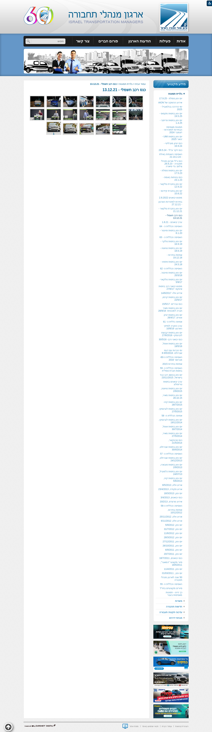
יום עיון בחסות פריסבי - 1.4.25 (171, 121)
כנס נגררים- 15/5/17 (172, 304)
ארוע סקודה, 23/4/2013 (170, 489)
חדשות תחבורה (174, 606)
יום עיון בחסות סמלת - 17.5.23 (171, 171)
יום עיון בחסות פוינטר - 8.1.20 (171, 231)
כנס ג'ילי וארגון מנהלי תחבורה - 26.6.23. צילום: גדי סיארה (171, 164)
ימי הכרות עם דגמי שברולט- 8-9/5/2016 (172, 351)
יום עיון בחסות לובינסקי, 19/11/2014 (170, 421)
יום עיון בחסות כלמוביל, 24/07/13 (170, 472)
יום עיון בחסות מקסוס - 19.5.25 (170, 114)
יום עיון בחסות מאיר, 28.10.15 (172, 396)
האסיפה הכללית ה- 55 (171, 584)
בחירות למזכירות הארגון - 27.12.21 (170, 203)
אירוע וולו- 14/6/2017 (171, 293)
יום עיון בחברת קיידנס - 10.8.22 (170, 192)
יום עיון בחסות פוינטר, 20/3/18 (171, 274)
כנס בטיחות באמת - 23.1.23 (172, 178)
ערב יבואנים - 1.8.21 (172, 222)
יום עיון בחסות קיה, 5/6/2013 (172, 479)
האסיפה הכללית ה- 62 (171, 268)
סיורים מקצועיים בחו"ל (171, 588)
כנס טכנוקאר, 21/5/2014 (175, 441)
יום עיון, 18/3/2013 (173, 493)
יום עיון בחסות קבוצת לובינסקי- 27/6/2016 (171, 334)
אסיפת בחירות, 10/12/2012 (175, 511)
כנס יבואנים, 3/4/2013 (171, 497)
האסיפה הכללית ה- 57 (171, 453)
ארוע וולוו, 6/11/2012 (171, 520)
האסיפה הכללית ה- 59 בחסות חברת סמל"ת (171, 369)
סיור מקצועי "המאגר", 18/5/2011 (171, 563)
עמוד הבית (140, 84)
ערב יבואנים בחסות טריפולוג (172, 383)
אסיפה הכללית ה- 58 (172, 415)
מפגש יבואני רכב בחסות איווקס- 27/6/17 (170, 287)
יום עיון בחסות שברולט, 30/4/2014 (170, 448)
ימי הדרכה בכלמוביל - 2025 (171, 108)
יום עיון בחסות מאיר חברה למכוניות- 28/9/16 (170, 309)
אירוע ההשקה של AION (170, 102)
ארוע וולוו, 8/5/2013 (172, 485)
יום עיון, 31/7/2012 (173, 529)
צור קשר (82, 41)
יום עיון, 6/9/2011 (173, 549)
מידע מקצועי (176, 84)
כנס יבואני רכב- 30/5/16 (170, 339)
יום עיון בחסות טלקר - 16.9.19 (171, 242)
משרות (178, 600)
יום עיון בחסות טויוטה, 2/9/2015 (171, 389)
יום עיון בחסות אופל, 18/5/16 (172, 345)
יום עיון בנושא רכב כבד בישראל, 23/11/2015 (171, 376)
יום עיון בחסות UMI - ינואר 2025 (172, 137)
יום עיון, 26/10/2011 (172, 545)
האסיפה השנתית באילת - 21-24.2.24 (170, 155)
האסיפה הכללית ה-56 (171, 505)
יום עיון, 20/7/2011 (173, 554)
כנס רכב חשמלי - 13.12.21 (124, 90)
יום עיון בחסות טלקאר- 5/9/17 (171, 280)
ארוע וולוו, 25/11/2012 (171, 516)
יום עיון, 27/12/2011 (172, 541)
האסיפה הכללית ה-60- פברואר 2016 (171, 358)
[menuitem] (181, 41)
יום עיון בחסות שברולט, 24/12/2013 (170, 459)
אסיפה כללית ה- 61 (172, 321)
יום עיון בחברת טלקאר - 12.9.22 (170, 185)
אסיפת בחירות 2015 (172, 364)
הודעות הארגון (139, 41)
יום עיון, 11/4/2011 (173, 569)
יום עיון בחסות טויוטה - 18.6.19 (171, 249)
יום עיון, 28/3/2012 (173, 537)
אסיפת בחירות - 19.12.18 (174, 256)
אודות (181, 41)
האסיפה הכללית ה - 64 (170, 226)
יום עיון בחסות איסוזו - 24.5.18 (171, 263)
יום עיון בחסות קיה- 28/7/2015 (172, 403)
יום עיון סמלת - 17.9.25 (170, 98)
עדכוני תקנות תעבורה (170, 612)
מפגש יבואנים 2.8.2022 (170, 197)
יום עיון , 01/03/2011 (172, 573)
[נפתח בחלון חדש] (125, 726)
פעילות (164, 41)
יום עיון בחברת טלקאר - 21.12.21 (170, 210)
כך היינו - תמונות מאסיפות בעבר (174, 593)
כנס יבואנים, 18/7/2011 (170, 558)
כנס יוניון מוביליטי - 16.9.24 (173, 144)
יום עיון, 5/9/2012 (173, 525)
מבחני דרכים (175, 617)
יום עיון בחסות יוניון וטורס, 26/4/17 (173, 316)
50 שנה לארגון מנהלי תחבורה (171, 578)
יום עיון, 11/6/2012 (173, 533)
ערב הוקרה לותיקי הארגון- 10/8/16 (173, 327)
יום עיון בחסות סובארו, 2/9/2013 (171, 466)
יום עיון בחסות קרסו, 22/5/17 (172, 298)
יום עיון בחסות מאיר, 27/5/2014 (172, 434)
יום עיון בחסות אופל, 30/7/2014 (172, 428)
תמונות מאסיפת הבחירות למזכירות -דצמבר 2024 (172, 130)
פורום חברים (108, 41)
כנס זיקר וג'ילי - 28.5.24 (170, 150)
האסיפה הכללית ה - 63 (170, 237)
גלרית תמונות (125, 84)
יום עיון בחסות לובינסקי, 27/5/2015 (170, 410)
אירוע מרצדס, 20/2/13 (171, 501)
